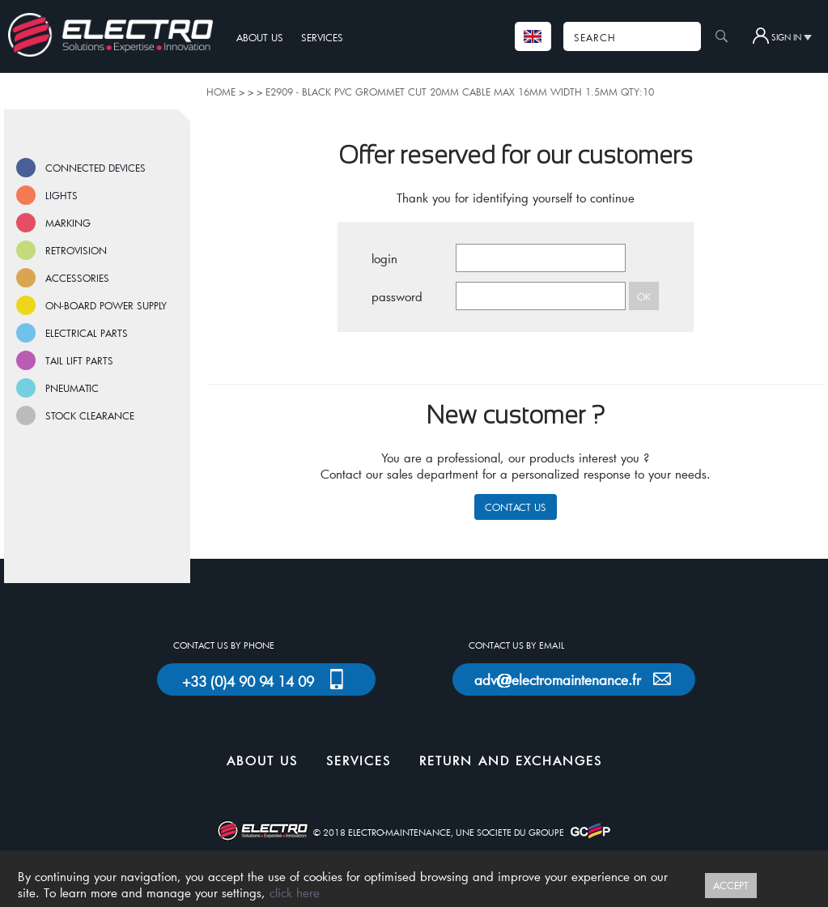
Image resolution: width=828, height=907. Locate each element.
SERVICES (322, 37)
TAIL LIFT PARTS (79, 360)
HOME (221, 91)
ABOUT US (259, 37)
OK (644, 296)
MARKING (68, 222)
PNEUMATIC (72, 387)
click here (295, 892)
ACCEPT (731, 885)
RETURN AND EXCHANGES (510, 760)
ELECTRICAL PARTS (86, 332)
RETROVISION (76, 250)
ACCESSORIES (77, 277)
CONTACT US (515, 506)
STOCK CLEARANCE (89, 415)
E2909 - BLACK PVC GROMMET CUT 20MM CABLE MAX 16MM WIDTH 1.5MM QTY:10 (459, 91)
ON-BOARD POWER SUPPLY (106, 305)
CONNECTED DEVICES (95, 167)
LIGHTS (61, 195)
